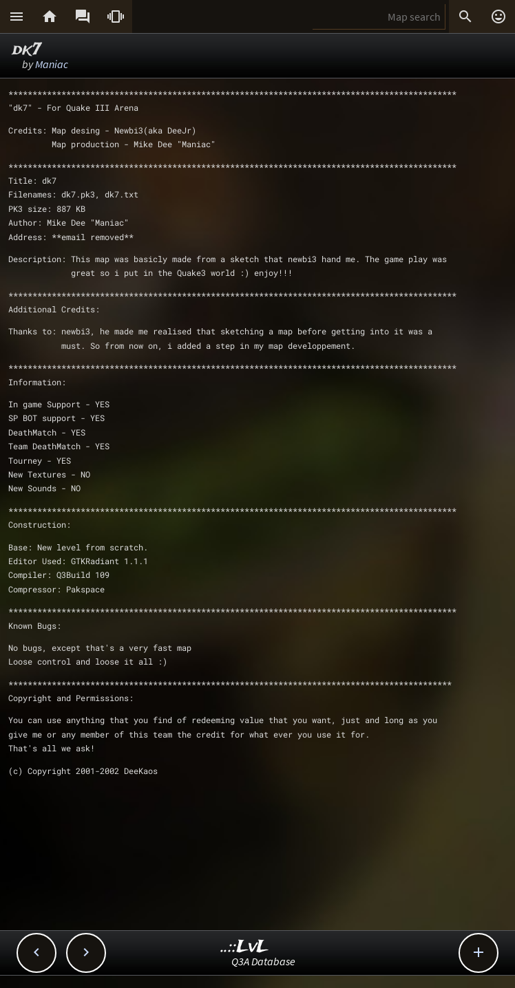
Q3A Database (263, 961)
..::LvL (245, 947)
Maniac (51, 64)
